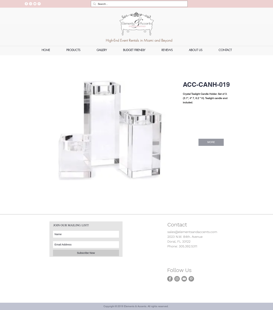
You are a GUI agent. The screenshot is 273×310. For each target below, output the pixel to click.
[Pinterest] (39, 3)
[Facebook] (26, 3)
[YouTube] (34, 3)
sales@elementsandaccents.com (192, 232)
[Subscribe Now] (86, 253)
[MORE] (211, 142)
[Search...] (139, 4)
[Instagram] (30, 3)
